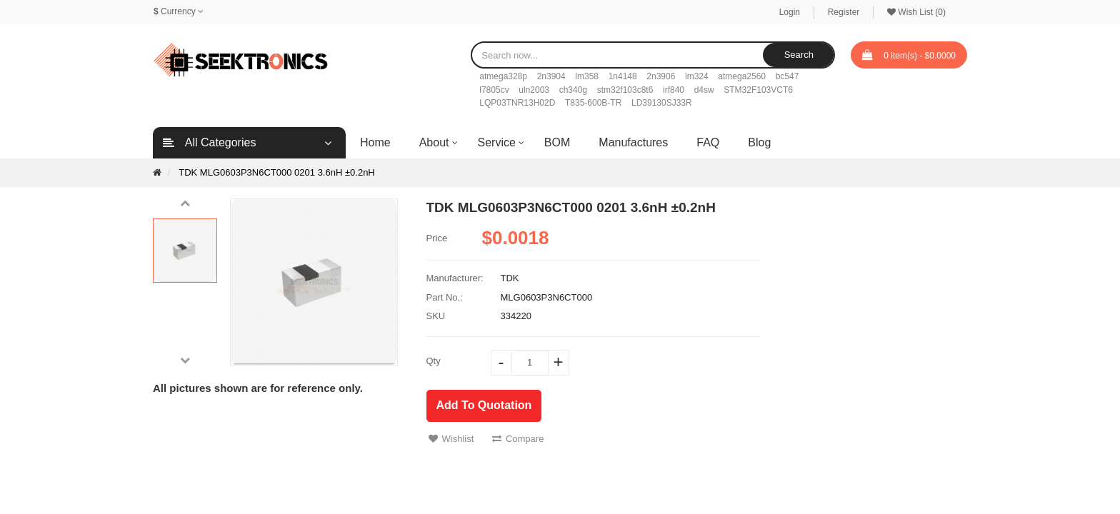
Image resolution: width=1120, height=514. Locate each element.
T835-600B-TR (593, 103)
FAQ (707, 142)
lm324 (697, 76)
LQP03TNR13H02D (517, 103)
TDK (510, 278)
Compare (518, 438)
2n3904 (551, 76)
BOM (557, 142)
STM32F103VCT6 (758, 90)
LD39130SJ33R (661, 103)
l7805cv (494, 90)
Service (497, 142)
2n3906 (660, 76)
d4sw (704, 90)
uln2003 (534, 90)
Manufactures (633, 142)
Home (375, 142)
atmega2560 (742, 76)
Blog (759, 142)
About (434, 142)
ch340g (573, 90)
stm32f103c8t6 (625, 90)
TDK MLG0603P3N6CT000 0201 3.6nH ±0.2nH (277, 172)
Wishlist (451, 438)
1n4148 (623, 76)
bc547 (787, 76)
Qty (433, 361)
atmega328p (503, 76)
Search (799, 54)
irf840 (673, 90)
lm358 (587, 76)
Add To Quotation (484, 405)
